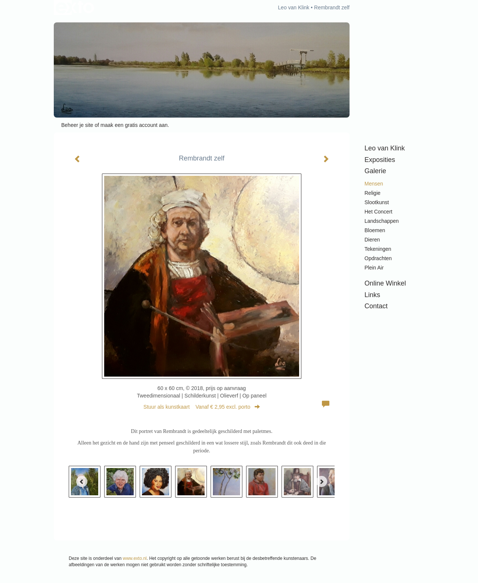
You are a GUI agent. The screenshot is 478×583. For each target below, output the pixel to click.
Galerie (375, 171)
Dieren (372, 240)
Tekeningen (377, 249)
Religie (372, 193)
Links (372, 295)
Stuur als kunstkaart (201, 407)
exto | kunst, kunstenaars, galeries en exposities (75, 7)
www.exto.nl (135, 558)
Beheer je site (77, 125)
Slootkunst (376, 202)
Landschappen (381, 221)
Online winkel (385, 283)
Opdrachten (378, 258)
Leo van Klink (293, 7)
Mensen (373, 184)
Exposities (379, 159)
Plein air (374, 268)
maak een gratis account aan (134, 125)
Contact (376, 306)
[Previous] (81, 481)
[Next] (321, 481)
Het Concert (378, 212)
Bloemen (374, 230)
